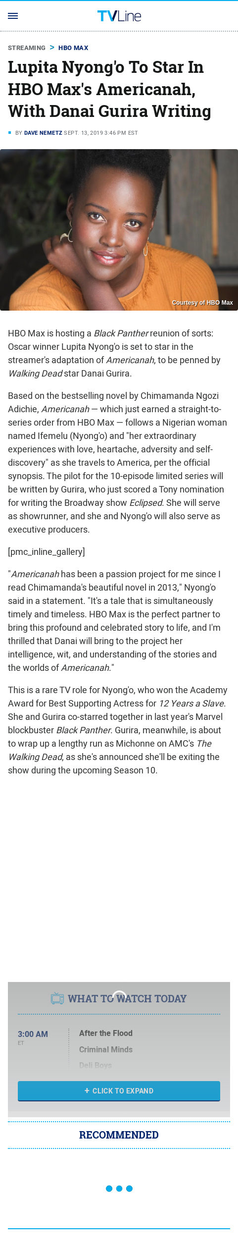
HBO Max (73, 48)
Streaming (27, 48)
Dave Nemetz (43, 133)
